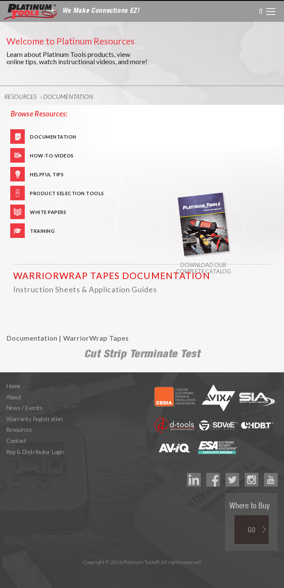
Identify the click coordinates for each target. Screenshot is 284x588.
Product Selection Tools (67, 193)
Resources (20, 96)
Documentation (68, 96)
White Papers (48, 212)
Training (42, 231)
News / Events (24, 407)
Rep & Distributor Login (35, 451)
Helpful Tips (47, 174)
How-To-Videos (52, 155)
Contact (16, 440)
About (13, 397)
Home (13, 386)
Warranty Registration (34, 419)
